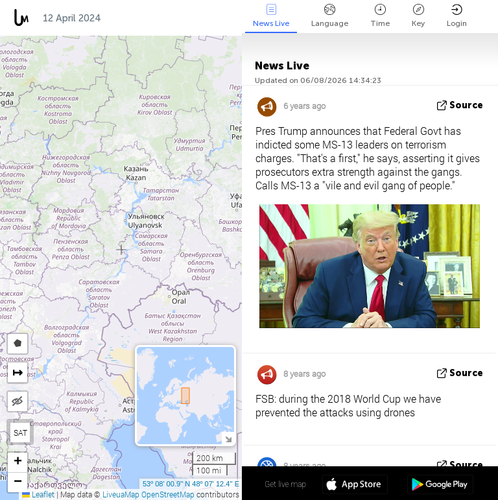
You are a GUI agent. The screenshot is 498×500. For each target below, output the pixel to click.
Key (418, 16)
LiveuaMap (120, 494)
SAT (20, 432)
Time (380, 16)
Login (457, 16)
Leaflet (38, 494)
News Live (271, 16)
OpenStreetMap (168, 494)
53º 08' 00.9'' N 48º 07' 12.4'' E (191, 484)
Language (329, 16)
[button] (17, 463)
